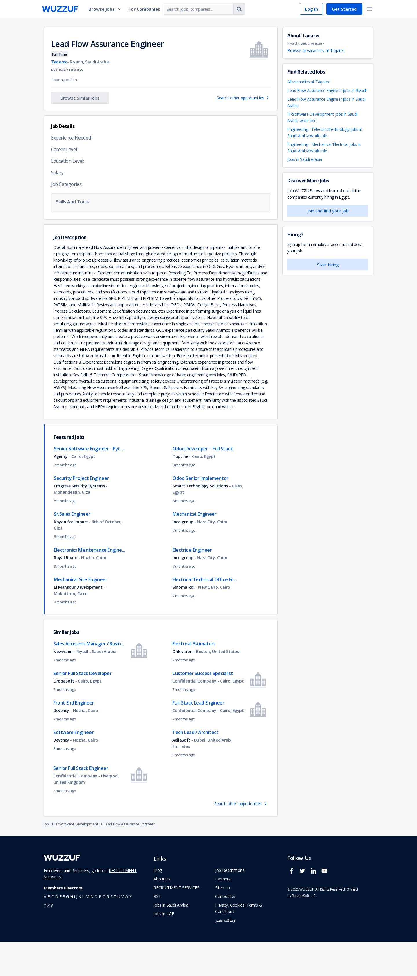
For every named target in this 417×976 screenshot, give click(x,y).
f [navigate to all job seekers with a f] (64, 930)
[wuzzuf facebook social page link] (292, 907)
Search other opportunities (243, 97)
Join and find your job (328, 211)
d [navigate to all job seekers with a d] (56, 930)
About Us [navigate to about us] (161, 913)
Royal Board (65, 592)
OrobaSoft (63, 715)
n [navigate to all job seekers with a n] (92, 930)
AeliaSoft (181, 774)
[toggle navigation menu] (369, 8)
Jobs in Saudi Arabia (304, 159)
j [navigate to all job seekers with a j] (76, 930)
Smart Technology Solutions (200, 520)
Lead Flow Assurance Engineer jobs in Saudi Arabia (326, 102)
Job (49, 858)
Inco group (183, 556)
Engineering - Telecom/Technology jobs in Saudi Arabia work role (324, 132)
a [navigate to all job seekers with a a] (45, 930)
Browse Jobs (105, 9)
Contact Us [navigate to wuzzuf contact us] (225, 930)
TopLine (181, 490)
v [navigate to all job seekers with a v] (122, 930)
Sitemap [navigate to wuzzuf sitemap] (222, 921)
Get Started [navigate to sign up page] (344, 9)
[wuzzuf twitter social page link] (303, 907)
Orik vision (182, 685)
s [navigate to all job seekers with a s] (111, 930)
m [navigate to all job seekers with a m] (87, 930)
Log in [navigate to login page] (311, 9)
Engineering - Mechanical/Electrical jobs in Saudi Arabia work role (324, 147)
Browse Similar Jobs (80, 98)
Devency (61, 744)
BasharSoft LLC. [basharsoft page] (304, 929)
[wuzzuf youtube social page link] (325, 907)
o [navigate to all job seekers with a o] (96, 930)
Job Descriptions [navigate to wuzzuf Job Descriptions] (229, 904)
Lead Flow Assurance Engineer (129, 858)
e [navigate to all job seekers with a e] (60, 930)
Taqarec (59, 62)
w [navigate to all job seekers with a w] (126, 930)
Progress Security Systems (79, 520)
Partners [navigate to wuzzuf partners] (222, 913)
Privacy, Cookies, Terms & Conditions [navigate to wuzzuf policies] (238, 942)
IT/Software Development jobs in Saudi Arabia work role (322, 117)
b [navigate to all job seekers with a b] (48, 930)
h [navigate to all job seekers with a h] (71, 930)
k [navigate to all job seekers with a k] (79, 930)
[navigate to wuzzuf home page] (60, 9)
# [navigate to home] (52, 939)
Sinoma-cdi (184, 621)
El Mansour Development (78, 621)
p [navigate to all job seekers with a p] (100, 930)
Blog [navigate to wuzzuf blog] (157, 904)
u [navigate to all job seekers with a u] (118, 930)
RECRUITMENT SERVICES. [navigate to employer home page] (176, 921)
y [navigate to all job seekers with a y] (45, 939)
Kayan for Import (71, 556)
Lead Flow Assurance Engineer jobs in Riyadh (327, 90)
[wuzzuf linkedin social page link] (314, 907)
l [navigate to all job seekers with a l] (83, 930)
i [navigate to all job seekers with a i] (74, 930)
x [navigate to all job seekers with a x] (130, 930)
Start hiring (328, 264)
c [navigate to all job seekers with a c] (52, 930)
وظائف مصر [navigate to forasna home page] (225, 954)
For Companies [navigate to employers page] (144, 9)
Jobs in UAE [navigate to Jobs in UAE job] (163, 948)
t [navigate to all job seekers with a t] (115, 930)
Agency (61, 490)
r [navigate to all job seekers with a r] (108, 930)
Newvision (63, 685)
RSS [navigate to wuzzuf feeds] (156, 930)
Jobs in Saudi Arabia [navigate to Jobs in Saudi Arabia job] (170, 939)
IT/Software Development (79, 858)
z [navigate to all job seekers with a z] (48, 939)
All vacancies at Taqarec (308, 82)
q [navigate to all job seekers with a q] (104, 930)
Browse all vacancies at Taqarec (316, 50)
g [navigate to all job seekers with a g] (67, 930)
